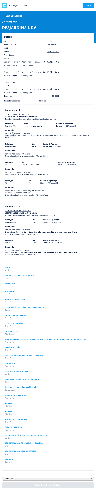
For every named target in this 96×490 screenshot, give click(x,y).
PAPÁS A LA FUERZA (13, 427)
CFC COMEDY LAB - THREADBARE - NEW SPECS (24, 443)
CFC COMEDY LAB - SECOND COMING (20, 451)
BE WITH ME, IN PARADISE (16, 315)
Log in (89, 5)
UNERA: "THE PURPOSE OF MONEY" (20, 275)
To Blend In (10, 403)
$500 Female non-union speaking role (21, 387)
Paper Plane (10, 283)
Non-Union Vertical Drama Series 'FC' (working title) (27, 435)
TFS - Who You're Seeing (15, 299)
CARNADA (9, 459)
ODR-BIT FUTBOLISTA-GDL (16, 395)
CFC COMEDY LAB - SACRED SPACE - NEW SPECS (24, 355)
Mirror (8, 267)
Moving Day (10, 363)
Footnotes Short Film (14, 323)
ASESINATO (10, 291)
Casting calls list (14, 15)
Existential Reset (12, 331)
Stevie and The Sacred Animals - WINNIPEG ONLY (26, 307)
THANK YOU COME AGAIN (16, 419)
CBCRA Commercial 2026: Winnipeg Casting (23, 379)
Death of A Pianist (12, 347)
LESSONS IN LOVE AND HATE (17, 371)
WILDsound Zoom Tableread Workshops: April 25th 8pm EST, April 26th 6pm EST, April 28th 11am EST (47, 339)
